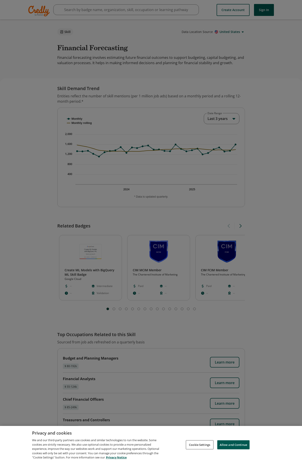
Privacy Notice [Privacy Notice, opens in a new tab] (116, 457)
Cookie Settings (199, 445)
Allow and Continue (233, 445)
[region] (151, 444)
